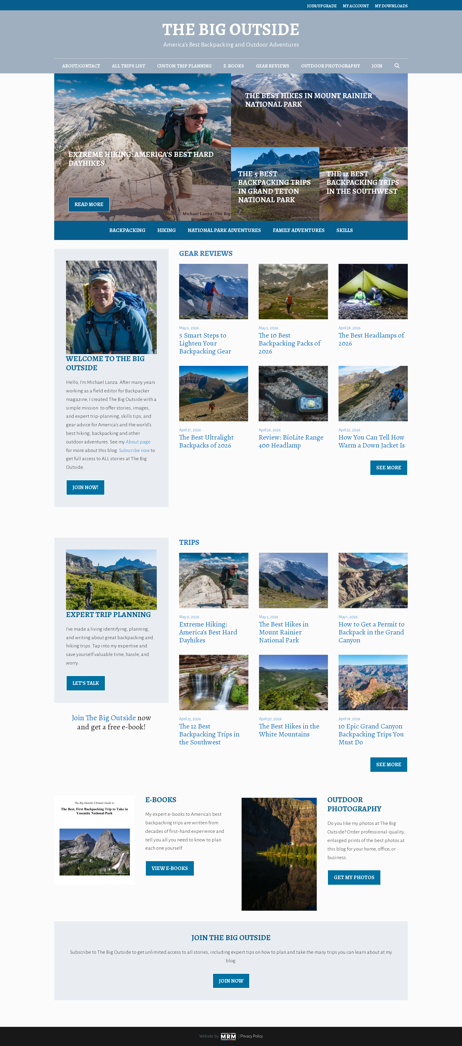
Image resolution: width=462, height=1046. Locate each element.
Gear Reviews (272, 66)
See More (388, 467)
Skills (344, 230)
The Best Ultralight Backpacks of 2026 (206, 441)
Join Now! (85, 487)
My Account (356, 6)
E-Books (233, 66)
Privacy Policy (251, 1036)
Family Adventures (299, 230)
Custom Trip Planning (184, 66)
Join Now (231, 980)
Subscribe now (134, 450)
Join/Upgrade (322, 6)
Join (377, 66)
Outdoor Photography (330, 66)
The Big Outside (231, 29)
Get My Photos (354, 877)
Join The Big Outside (104, 718)
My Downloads (391, 6)
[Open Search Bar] (397, 66)
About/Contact (81, 66)
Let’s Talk (85, 683)
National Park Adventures (224, 230)
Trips (189, 542)
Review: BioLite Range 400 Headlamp (291, 441)
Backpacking (127, 230)
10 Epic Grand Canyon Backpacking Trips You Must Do (371, 734)
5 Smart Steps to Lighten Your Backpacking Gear (205, 343)
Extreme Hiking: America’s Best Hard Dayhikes (208, 632)
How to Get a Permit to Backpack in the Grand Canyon (372, 632)
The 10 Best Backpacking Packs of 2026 (289, 343)
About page (138, 442)
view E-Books (170, 868)
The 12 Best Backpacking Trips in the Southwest (209, 734)
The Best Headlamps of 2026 (371, 339)
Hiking (166, 230)
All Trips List (128, 66)
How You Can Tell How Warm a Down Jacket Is (372, 441)
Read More (89, 204)
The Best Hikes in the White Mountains (289, 730)
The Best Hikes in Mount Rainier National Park (283, 632)
